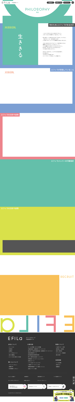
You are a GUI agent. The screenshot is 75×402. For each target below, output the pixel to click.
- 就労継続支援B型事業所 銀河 (33, 360)
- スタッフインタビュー (12, 370)
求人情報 (60, 397)
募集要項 (50, 2)
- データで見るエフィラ (12, 358)
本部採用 (27, 381)
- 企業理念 (10, 356)
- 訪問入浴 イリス (30, 366)
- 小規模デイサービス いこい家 (33, 370)
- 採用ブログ (57, 370)
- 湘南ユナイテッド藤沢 (32, 373)
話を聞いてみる (58, 2)
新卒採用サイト (42, 381)
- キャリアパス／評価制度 (60, 358)
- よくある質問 (58, 368)
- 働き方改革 (57, 360)
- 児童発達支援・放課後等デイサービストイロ (36, 354)
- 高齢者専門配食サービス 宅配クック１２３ (36, 372)
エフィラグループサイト (13, 385)
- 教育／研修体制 (58, 356)
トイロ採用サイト (59, 381)
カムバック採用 (11, 381)
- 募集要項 (57, 372)
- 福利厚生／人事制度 (59, 354)
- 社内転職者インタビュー (13, 373)
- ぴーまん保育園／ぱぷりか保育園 (34, 352)
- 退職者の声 (10, 372)
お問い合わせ (27, 385)
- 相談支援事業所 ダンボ (32, 358)
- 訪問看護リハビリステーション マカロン (35, 364)
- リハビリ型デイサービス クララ (33, 368)
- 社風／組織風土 (11, 360)
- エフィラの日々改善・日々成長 (14, 362)
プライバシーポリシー (43, 385)
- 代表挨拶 (10, 354)
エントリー (66, 2)
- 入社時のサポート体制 (60, 352)
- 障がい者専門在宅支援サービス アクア (35, 362)
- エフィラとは (11, 352)
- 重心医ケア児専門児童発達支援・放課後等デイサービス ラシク (39, 356)
